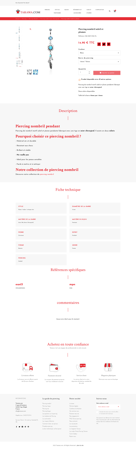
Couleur (81, 49)
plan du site (80, 445)
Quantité (82, 69)
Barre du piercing (85, 58)
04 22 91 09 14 (34, 2)
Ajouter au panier (106, 73)
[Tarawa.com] (28, 11)
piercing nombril (47, 174)
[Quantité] (84, 72)
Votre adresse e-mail (102, 403)
